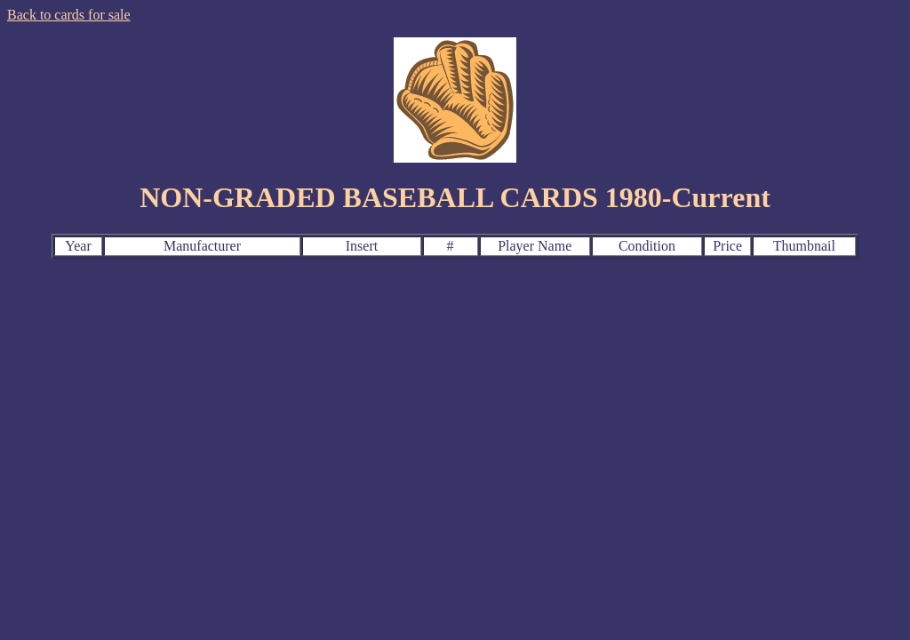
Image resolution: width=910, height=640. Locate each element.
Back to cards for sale (69, 14)
